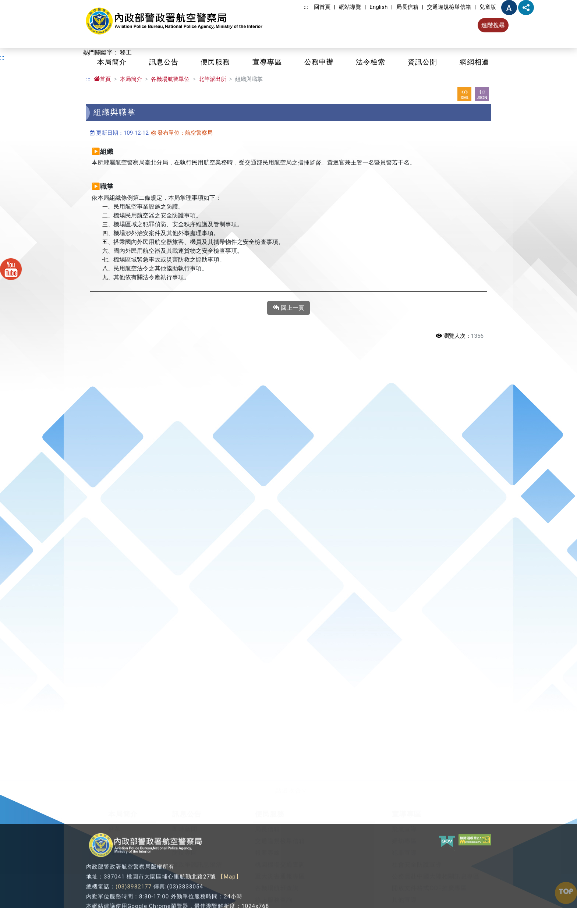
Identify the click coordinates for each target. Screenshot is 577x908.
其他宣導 (404, 893)
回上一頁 (288, 308)
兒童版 (487, 7)
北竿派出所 (212, 79)
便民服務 (215, 62)
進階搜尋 (493, 25)
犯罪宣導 (404, 846)
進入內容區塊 (17, 4)
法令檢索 (370, 62)
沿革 (114, 822)
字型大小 (509, 7)
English (378, 7)
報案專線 (267, 846)
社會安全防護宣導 (417, 858)
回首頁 (322, 7)
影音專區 (184, 869)
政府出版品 (187, 893)
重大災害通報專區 (280, 869)
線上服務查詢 (274, 893)
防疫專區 (184, 846)
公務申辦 (319, 62)
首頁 (102, 79)
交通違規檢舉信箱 (449, 7)
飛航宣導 (404, 822)
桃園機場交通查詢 (280, 858)
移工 (126, 52)
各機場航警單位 (170, 79)
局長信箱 (407, 7)
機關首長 (120, 846)
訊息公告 (163, 62)
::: (306, 7)
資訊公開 (422, 62)
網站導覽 (350, 7)
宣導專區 (267, 62)
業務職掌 (120, 869)
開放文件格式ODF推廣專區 (429, 881)
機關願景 (120, 834)
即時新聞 (184, 822)
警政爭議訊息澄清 (197, 858)
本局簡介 (112, 62)
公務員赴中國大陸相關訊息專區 (435, 869)
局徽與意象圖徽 (130, 893)
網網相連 (474, 62)
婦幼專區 (404, 834)
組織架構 (120, 858)
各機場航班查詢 (277, 881)
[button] (288, 784)
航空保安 (184, 881)
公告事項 (184, 834)
